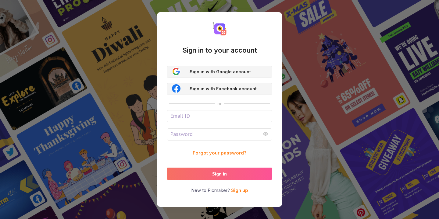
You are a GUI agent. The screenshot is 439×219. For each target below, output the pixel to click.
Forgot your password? (220, 153)
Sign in (219, 174)
